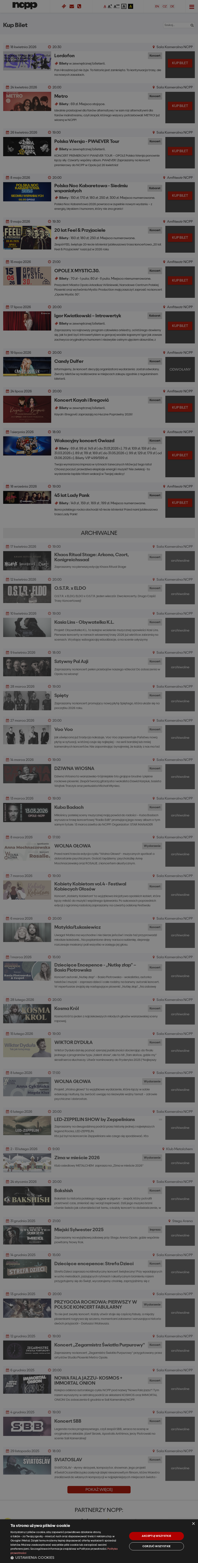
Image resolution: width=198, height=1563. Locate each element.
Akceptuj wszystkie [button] (156, 1536)
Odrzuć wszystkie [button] (156, 1546)
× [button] (193, 1523)
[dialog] (99, 1541)
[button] (67, 1557)
